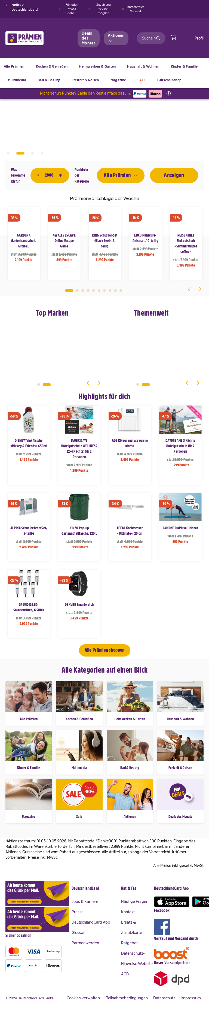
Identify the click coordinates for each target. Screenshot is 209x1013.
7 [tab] (104, 290)
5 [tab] (93, 290)
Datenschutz (164, 998)
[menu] (104, 73)
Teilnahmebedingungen (127, 998)
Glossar (78, 933)
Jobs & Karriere (85, 901)
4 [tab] (42, 153)
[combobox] (151, 38)
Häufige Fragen (134, 901)
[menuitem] (51, 66)
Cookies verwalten (83, 998)
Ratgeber (129, 943)
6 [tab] (99, 290)
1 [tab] (8, 153)
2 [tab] (20, 153)
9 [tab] (115, 290)
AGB (125, 974)
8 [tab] (110, 290)
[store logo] (33, 38)
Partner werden (85, 943)
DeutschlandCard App (91, 922)
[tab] (96, 888)
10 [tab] (120, 290)
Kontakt (128, 912)
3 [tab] (32, 153)
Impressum (191, 998)
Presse (78, 912)
